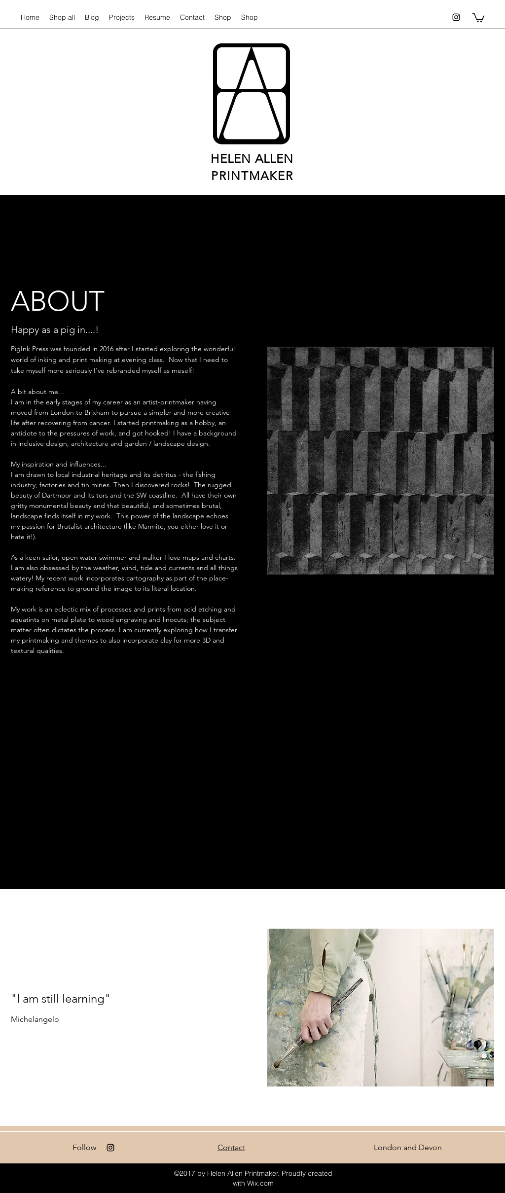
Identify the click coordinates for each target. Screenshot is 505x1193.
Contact (231, 1147)
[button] (478, 17)
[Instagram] (456, 17)
